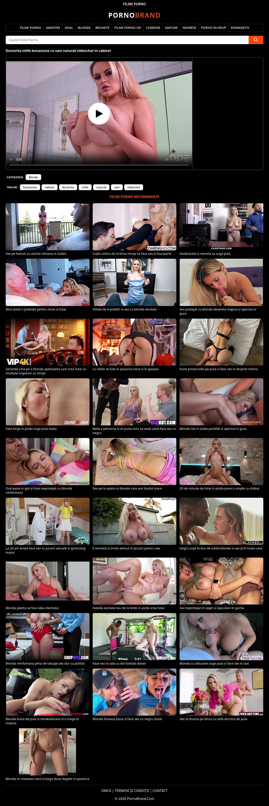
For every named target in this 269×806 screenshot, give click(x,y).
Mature (171, 27)
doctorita (68, 187)
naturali (101, 187)
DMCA (106, 790)
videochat (133, 187)
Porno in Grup (213, 27)
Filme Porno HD (127, 27)
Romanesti (240, 27)
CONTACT (160, 790)
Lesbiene (153, 27)
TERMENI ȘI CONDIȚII (132, 790)
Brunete (102, 27)
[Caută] (256, 40)
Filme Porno (30, 27)
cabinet (49, 187)
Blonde (84, 27)
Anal (69, 27)
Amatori (53, 27)
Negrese (189, 27)
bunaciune (30, 187)
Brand (134, 15)
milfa (85, 187)
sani (116, 187)
